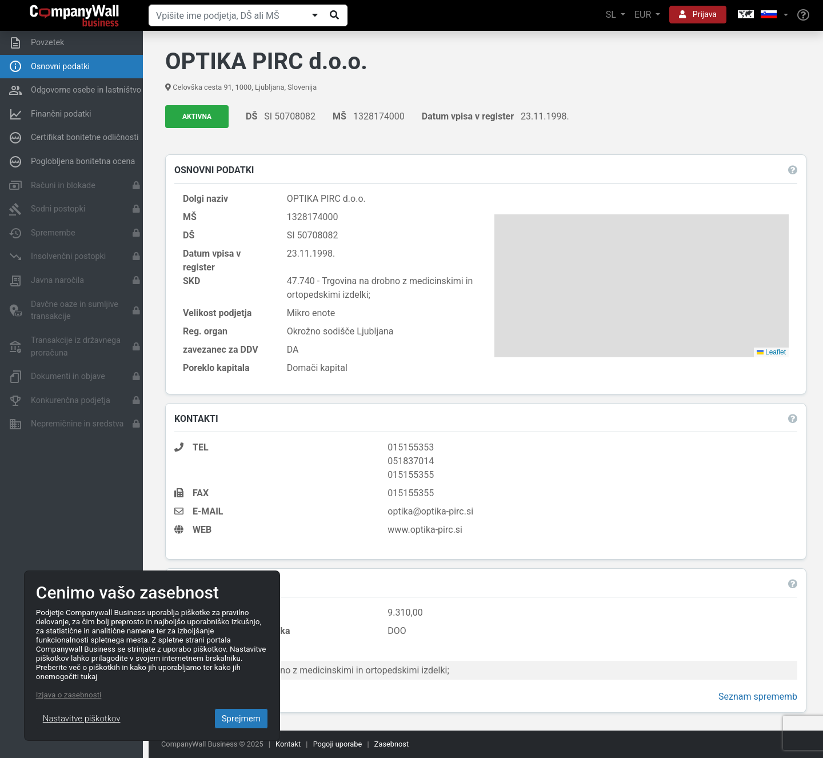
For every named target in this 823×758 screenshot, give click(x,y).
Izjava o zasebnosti (69, 694)
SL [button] (612, 14)
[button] (762, 15)
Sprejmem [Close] (241, 718)
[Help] (803, 15)
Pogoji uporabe (337, 744)
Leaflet (770, 352)
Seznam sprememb (757, 697)
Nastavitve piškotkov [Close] (82, 718)
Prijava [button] (698, 14)
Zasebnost (391, 744)
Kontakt (288, 744)
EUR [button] (643, 14)
